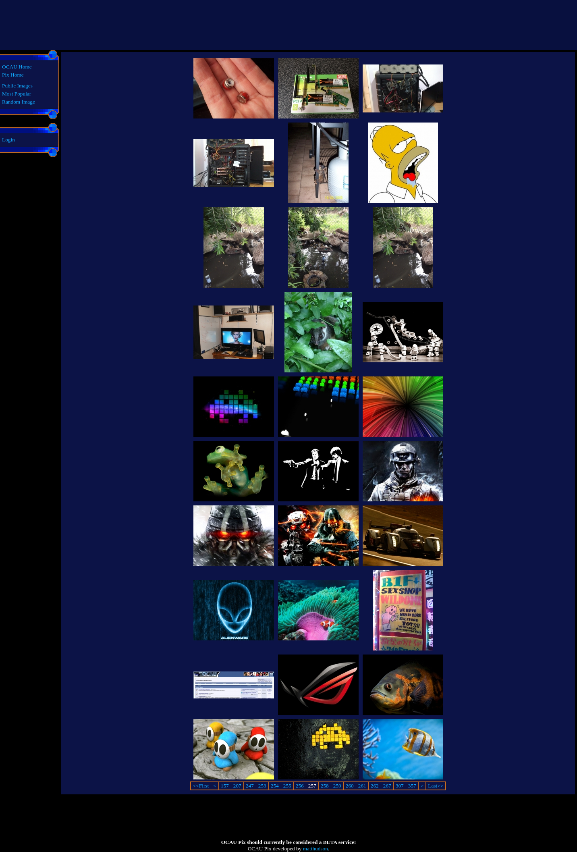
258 (325, 786)
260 (350, 786)
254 (275, 786)
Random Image (18, 102)
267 (387, 786)
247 (250, 786)
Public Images (17, 86)
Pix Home (13, 75)
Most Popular (16, 94)
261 (362, 786)
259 (337, 786)
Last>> (435, 786)
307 (400, 786)
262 (375, 786)
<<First (201, 786)
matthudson (315, 849)
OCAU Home (17, 67)
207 (237, 786)
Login (8, 140)
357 (412, 786)
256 (300, 786)
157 (225, 786)
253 (262, 786)
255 (287, 786)
